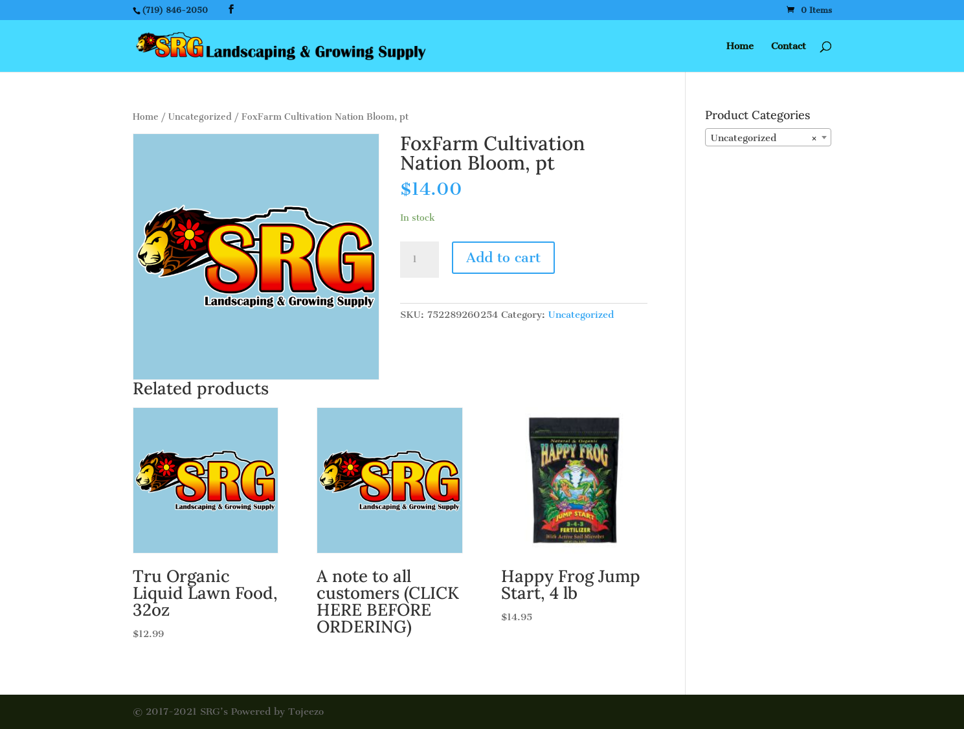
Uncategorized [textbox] (764, 138)
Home (740, 46)
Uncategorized (200, 116)
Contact (788, 46)
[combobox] (768, 137)
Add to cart (503, 257)
